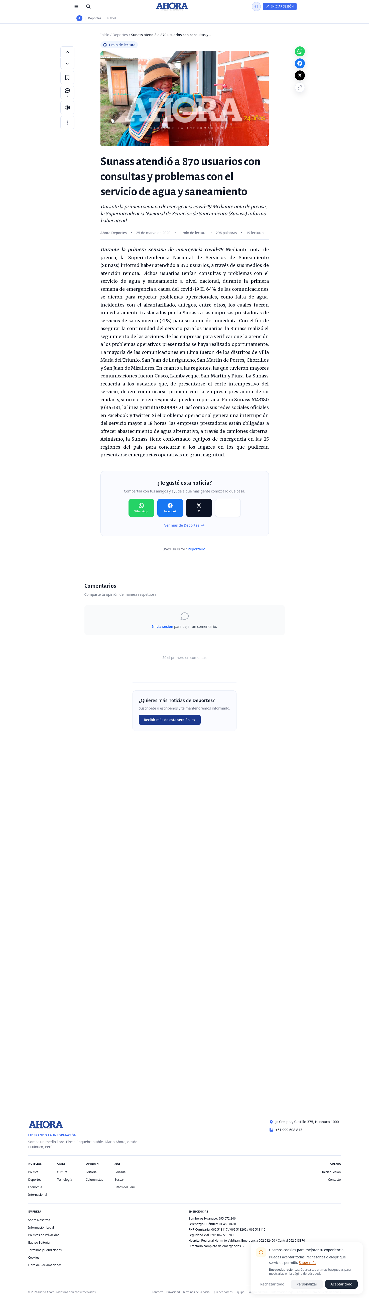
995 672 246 (227, 1218)
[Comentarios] (67, 92)
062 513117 (219, 1229)
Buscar (119, 1179)
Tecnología (64, 1179)
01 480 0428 (227, 1224)
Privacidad (173, 1292)
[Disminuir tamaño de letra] (67, 63)
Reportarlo (196, 549)
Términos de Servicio (196, 1292)
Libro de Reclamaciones (45, 1265)
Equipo (239, 1292)
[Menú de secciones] (76, 7)
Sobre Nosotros (39, 1220)
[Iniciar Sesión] (280, 6)
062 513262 (238, 1229)
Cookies (33, 1257)
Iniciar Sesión (331, 1172)
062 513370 (297, 1240)
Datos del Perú (124, 1187)
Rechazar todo (272, 1284)
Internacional (37, 1194)
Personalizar (307, 1284)
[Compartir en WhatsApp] (141, 508)
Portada (120, 1172)
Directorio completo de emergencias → (217, 1246)
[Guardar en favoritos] (67, 77)
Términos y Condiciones (45, 1250)
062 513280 (225, 1235)
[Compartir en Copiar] (228, 508)
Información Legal (41, 1227)
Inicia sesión (162, 626)
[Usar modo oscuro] (256, 6)
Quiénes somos (222, 1292)
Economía (35, 1187)
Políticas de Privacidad (44, 1235)
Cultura (62, 1172)
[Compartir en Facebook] (170, 508)
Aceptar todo (341, 1284)
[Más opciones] (67, 122)
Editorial (91, 1172)
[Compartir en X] (199, 508)
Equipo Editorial (39, 1242)
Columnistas (94, 1179)
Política (33, 1172)
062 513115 (257, 1229)
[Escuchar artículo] (67, 107)
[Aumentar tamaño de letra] (67, 51)
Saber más (307, 1262)
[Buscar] (88, 7)
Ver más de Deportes (184, 525)
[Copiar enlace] (300, 87)
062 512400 (267, 1240)
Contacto (334, 1179)
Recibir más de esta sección (170, 719)
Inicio (104, 34)
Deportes (94, 18)
